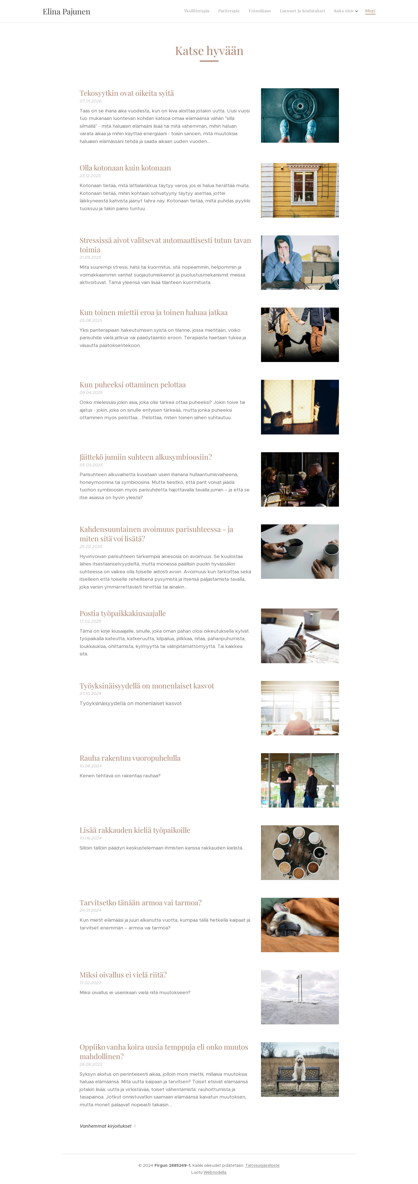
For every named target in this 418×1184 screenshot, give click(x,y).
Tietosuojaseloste (262, 1165)
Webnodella (215, 1172)
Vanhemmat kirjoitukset (105, 1126)
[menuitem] (330, 11)
